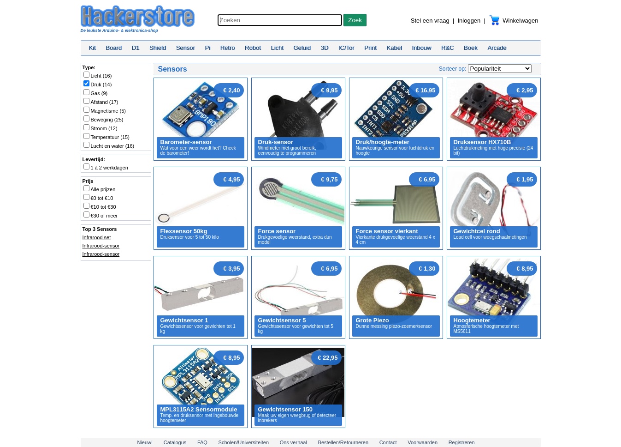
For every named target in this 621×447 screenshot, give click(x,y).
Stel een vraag (430, 20)
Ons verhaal (293, 442)
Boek (471, 47)
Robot (253, 47)
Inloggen (468, 20)
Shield (157, 47)
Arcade (496, 47)
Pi (207, 47)
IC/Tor (346, 47)
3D (325, 47)
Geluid (302, 47)
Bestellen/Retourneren (343, 442)
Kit (92, 47)
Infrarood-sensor (101, 245)
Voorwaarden (423, 442)
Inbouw (421, 47)
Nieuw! (145, 442)
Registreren (462, 442)
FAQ (202, 442)
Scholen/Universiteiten (244, 442)
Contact (388, 442)
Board (114, 47)
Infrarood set (97, 237)
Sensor (185, 47)
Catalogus (175, 442)
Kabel (394, 47)
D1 (136, 47)
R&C (447, 47)
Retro (227, 47)
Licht (277, 47)
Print (370, 47)
